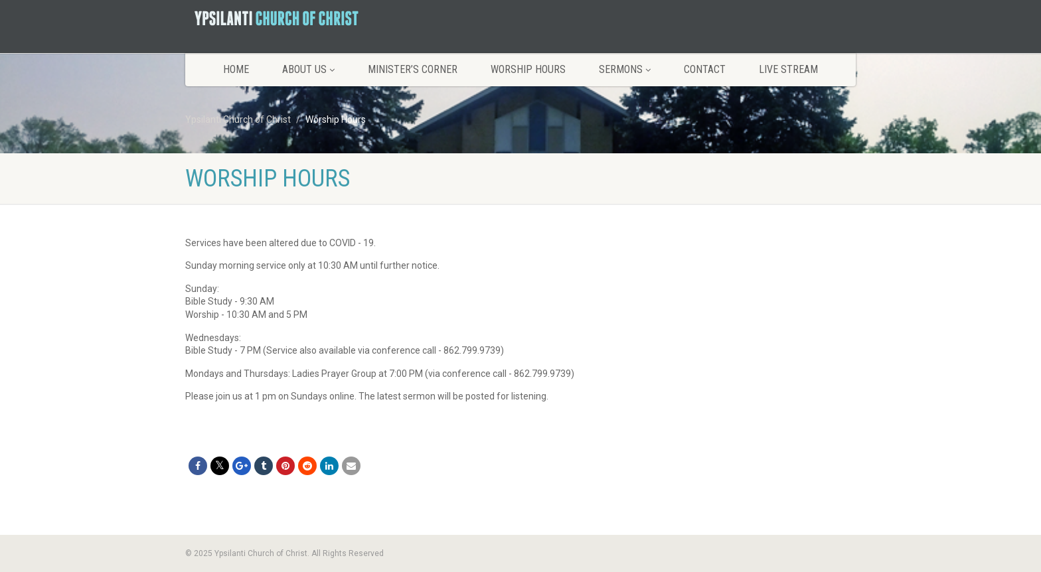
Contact (705, 69)
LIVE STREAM (788, 69)
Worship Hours (528, 69)
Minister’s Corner (412, 69)
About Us (308, 69)
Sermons (625, 69)
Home (236, 69)
